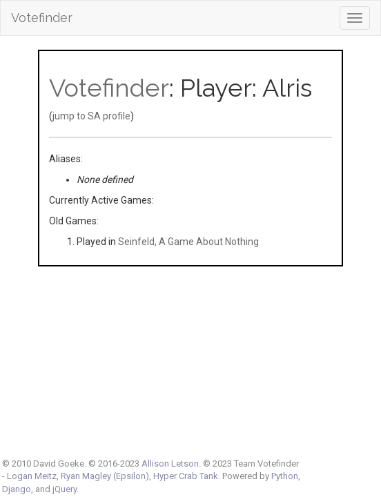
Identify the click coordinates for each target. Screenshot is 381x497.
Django (16, 489)
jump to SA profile (91, 115)
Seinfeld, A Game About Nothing (188, 241)
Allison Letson (170, 463)
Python (284, 476)
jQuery (64, 489)
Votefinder (41, 17)
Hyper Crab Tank (185, 476)
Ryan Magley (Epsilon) (105, 476)
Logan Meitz (32, 476)
